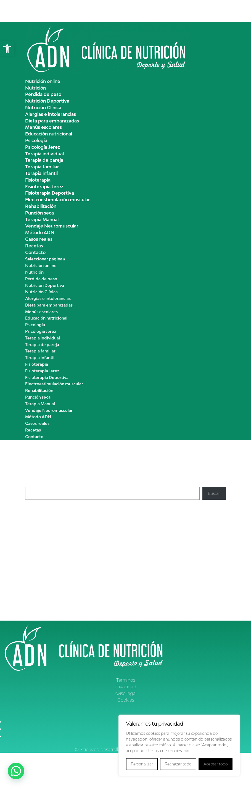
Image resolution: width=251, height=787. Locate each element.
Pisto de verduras (41, 532)
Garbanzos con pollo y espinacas (55, 539)
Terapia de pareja (44, 160)
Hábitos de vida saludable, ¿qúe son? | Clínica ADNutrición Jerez (83, 588)
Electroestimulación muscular (57, 199)
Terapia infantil (41, 173)
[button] (7, 48)
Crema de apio (38, 513)
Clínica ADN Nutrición (45, 556)
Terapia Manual (42, 219)
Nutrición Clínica (43, 107)
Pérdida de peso (43, 94)
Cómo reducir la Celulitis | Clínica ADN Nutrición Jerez (74, 577)
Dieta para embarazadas (52, 121)
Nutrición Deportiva (47, 101)
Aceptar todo (216, 764)
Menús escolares (43, 127)
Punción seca (39, 213)
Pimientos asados (41, 519)
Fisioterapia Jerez (44, 186)
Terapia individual (44, 153)
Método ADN (39, 232)
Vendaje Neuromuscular (51, 226)
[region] (179, 745)
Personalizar (142, 764)
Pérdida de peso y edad (152, 577)
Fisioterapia (38, 180)
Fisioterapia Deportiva (49, 193)
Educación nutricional (48, 134)
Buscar (31, 483)
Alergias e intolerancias (50, 114)
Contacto (35, 252)
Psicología (36, 140)
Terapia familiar (42, 166)
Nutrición (35, 88)
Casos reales (38, 239)
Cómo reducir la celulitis (94, 556)
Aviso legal (125, 693)
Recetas (34, 246)
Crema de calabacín (43, 526)
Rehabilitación (40, 206)
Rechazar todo (178, 764)
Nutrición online (42, 81)
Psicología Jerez (42, 147)
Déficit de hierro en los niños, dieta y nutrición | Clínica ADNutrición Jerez (91, 606)
